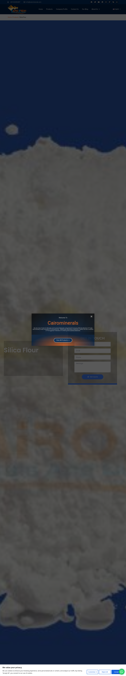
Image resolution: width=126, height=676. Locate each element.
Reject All (105, 672)
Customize (91, 672)
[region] (63, 670)
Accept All (117, 672)
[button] (91, 295)
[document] (63, 338)
